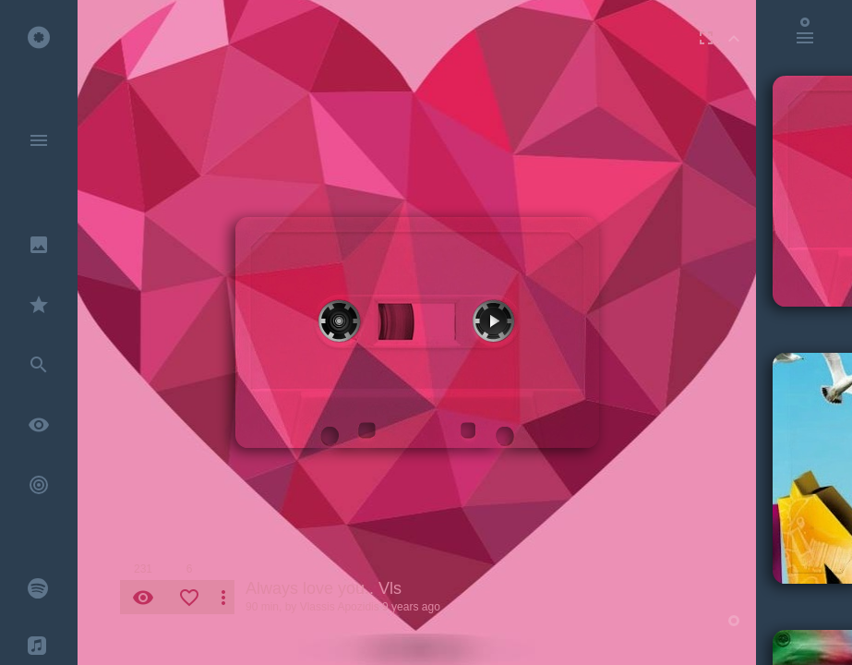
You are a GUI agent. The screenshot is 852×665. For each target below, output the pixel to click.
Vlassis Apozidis (339, 606)
